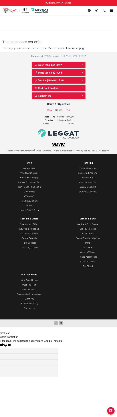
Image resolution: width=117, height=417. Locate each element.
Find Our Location (46, 87)
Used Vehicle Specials (29, 233)
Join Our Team (29, 289)
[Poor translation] (7, 345)
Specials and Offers (29, 224)
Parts (87, 242)
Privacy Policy (82, 150)
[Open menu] (111, 10)
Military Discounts (87, 187)
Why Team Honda (29, 280)
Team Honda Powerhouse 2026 (24, 150)
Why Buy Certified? (29, 173)
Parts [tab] (68, 110)
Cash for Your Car (87, 182)
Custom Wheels (87, 252)
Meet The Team (29, 284)
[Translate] (89, 10)
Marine (29, 205)
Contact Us (42, 95)
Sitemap (47, 150)
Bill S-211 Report (100, 150)
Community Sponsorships (29, 294)
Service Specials (29, 238)
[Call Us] (104, 10)
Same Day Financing (87, 173)
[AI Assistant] (111, 411)
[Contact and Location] (97, 10)
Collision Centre (87, 261)
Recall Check (88, 233)
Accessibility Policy (29, 303)
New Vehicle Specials (29, 228)
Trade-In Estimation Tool (29, 182)
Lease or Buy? (87, 177)
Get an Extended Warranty (88, 238)
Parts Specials (29, 242)
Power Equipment (29, 201)
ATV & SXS (29, 196)
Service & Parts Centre (87, 224)
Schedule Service (88, 228)
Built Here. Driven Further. (58, 3)
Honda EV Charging (29, 177)
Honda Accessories (88, 256)
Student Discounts (88, 191)
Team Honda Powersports (29, 187)
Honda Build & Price (29, 210)
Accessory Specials (29, 247)
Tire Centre (88, 247)
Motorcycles (29, 191)
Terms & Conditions (63, 150)
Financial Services (87, 168)
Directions (29, 298)
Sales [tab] (49, 110)
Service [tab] (58, 110)
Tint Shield (88, 266)
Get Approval (29, 168)
